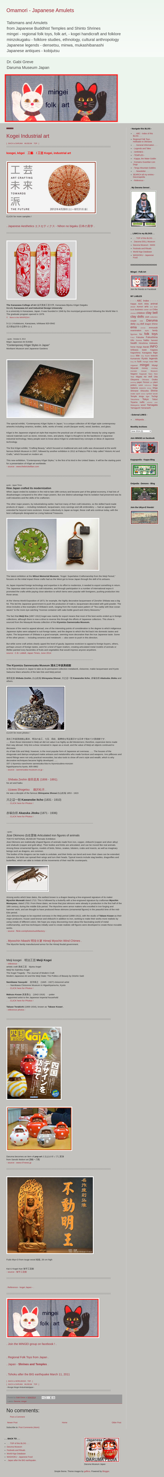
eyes (147, 331)
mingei (24, 1401)
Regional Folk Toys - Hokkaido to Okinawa (142, 140)
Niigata (139, 377)
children (141, 313)
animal (154, 303)
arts (146, 306)
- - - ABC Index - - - (143, 300)
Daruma (17, 1401)
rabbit (140, 385)
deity (132, 323)
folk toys (151, 334)
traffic (142, 402)
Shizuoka (144, 391)
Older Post (116, 1422)
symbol (149, 394)
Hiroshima (143, 343)
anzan (132, 307)
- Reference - (139, 180)
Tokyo (145, 399)
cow (141, 321)
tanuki (155, 394)
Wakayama (134, 405)
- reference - (12, 963)
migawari (134, 365)
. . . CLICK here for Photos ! (19, 803)
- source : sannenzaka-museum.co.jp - (25, 769)
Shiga (155, 388)
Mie (156, 361)
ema (133, 327)
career (146, 310)
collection (154, 317)
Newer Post (12, 1422)
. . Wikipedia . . (139, 419)
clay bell (152, 312)
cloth (147, 317)
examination (135, 330)
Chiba (155, 309)
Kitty (142, 356)
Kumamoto (135, 358)
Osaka (155, 379)
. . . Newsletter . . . (141, 171)
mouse (144, 371)
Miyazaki (134, 368)
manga (145, 362)
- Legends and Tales (142, 148)
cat (150, 310)
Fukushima (152, 337)
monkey (154, 368)
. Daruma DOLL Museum (144, 241)
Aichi (140, 304)
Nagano (133, 374)
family (155, 330)
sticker (143, 394)
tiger (147, 396)
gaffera (87, 1471)
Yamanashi (146, 408)
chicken (133, 313)
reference (148, 385)
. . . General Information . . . (145, 145)
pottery (133, 385)
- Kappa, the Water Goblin (144, 158)
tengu (141, 396)
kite (138, 355)
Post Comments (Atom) (29, 1427)
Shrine (154, 390)
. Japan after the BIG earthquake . (22, 1460)
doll (142, 323)
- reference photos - (16, 1009)
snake (132, 394)
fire (140, 334)
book (132, 310)
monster (133, 371)
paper (139, 382)
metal (151, 362)
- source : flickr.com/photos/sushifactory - (26, 931)
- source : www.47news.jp (18, 1162)
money (145, 368)
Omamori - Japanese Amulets (40, 10)
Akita (146, 304)
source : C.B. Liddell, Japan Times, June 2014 (28, 653)
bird (151, 307)
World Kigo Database (142, 252)
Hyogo (139, 347)
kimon (132, 356)
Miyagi (155, 365)
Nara (150, 374)
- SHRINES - (138, 152)
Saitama (134, 388)
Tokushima (134, 399)
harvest (154, 340)
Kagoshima (135, 353)
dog (137, 324)
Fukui (132, 337)
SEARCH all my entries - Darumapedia (144, 175)
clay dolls (137, 316)
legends (153, 358)
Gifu (132, 340)
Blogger (105, 1471)
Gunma (139, 340)
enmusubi (153, 327)
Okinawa (145, 380)
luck (139, 361)
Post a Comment (17, 1417)
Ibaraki (146, 347)
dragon (148, 324)
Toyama (133, 402)
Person (146, 382)
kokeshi (154, 356)
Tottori (155, 399)
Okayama (134, 379)
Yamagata (152, 405)
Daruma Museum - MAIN (144, 245)
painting (133, 382)
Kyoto (145, 358)
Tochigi (154, 396)
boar (156, 307)
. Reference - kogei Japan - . (20, 1287)
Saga (155, 385)
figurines (133, 334)
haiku (146, 340)
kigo (155, 352)
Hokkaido (153, 343)
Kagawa (154, 350)
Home (64, 1422)
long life (133, 362)
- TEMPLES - (139, 155)
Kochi (147, 356)
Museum (154, 371)
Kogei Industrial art (27, 136)
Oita (156, 377)
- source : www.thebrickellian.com (22, 466)
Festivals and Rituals (142, 248)
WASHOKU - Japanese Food (20, 1457)
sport (138, 394)
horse (132, 347)
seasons (142, 388)
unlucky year (152, 402)
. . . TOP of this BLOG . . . (144, 238)
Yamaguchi (135, 408)
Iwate (144, 350)
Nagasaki (143, 374)
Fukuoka (140, 337)
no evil (148, 376)
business (139, 309)
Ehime (155, 324)
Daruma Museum (14, 1447)
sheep (149, 388)
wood (143, 405)
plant (155, 382)
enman (143, 328)
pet (151, 382)
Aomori (140, 306)
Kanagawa (147, 353)
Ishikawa (134, 350)
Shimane (134, 391)
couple (133, 321)
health (133, 343)
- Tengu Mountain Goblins (144, 168)
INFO (154, 346)
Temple (133, 396)
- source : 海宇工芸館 (16, 1272)
